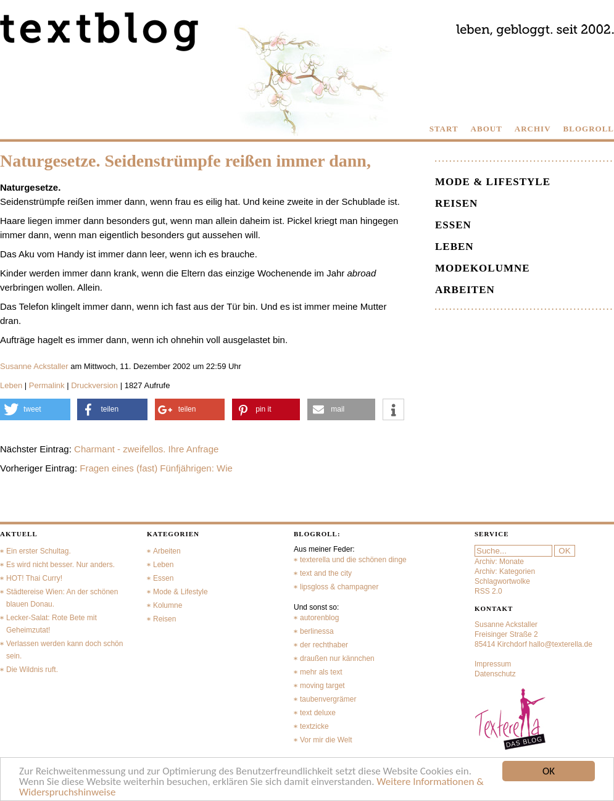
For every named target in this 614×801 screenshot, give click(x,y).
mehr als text (321, 672)
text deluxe (318, 712)
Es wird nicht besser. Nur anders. (60, 564)
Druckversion (94, 385)
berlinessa (317, 631)
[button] (35, 409)
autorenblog (319, 617)
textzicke (314, 726)
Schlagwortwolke (502, 581)
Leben (11, 385)
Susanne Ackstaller (34, 366)
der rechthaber (324, 645)
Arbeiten (465, 290)
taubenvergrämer (328, 699)
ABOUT (486, 128)
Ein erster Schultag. (38, 551)
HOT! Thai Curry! (34, 578)
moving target (322, 685)
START (443, 128)
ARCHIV (533, 128)
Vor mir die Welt (326, 740)
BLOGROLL (588, 128)
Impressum (493, 664)
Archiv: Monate (499, 561)
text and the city (326, 573)
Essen (453, 225)
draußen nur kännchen (337, 658)
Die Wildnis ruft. (32, 669)
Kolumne (167, 605)
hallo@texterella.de (560, 644)
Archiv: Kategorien (505, 571)
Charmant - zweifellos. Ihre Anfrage (146, 449)
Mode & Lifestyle (492, 182)
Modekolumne (482, 268)
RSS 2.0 (488, 591)
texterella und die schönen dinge (353, 559)
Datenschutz (495, 674)
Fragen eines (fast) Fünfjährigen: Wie (156, 468)
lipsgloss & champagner (339, 587)
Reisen (456, 203)
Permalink (47, 385)
